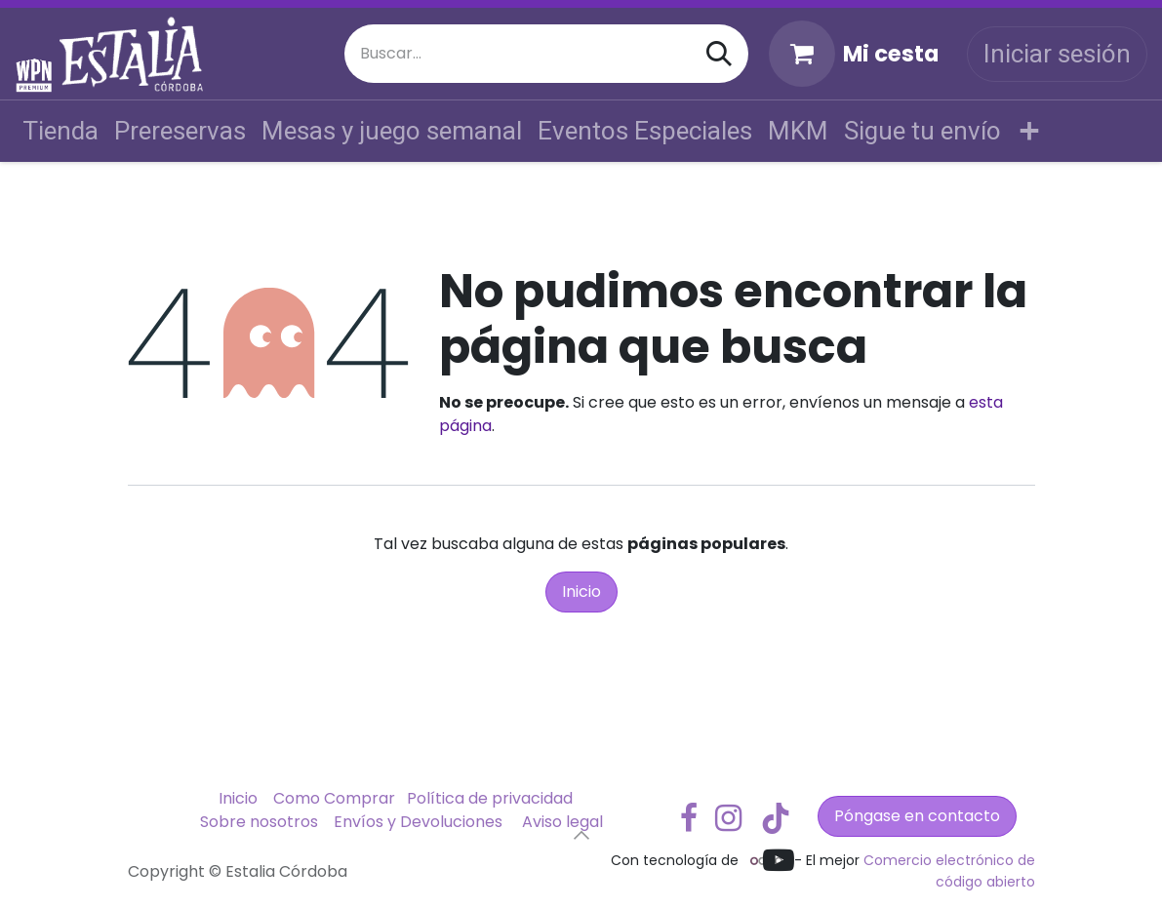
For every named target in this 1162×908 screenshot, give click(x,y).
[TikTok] (775, 818)
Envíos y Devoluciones (418, 821)
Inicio (581, 591)
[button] (581, 834)
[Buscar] (719, 53)
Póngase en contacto (917, 816)
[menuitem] (60, 131)
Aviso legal (562, 821)
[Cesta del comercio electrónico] (853, 54)
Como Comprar (334, 798)
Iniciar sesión (1057, 53)
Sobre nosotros (259, 821)
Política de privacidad (490, 798)
